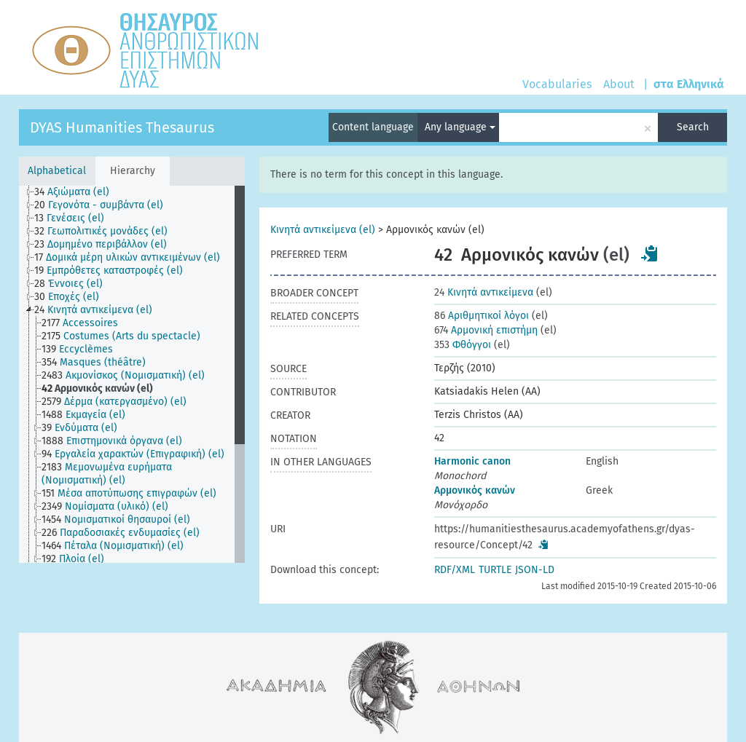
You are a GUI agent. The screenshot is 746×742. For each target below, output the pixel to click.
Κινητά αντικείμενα (483, 292)
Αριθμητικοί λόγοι (481, 315)
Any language (460, 127)
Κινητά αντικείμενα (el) (322, 230)
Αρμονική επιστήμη (486, 330)
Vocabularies (557, 84)
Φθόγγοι (462, 345)
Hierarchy (132, 171)
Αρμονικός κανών (474, 490)
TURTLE (495, 570)
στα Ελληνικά (688, 84)
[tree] (132, 374)
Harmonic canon (472, 461)
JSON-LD (534, 570)
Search (693, 127)
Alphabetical (57, 171)
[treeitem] (78, 192)
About (619, 84)
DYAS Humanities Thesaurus (122, 127)
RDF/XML (454, 570)
